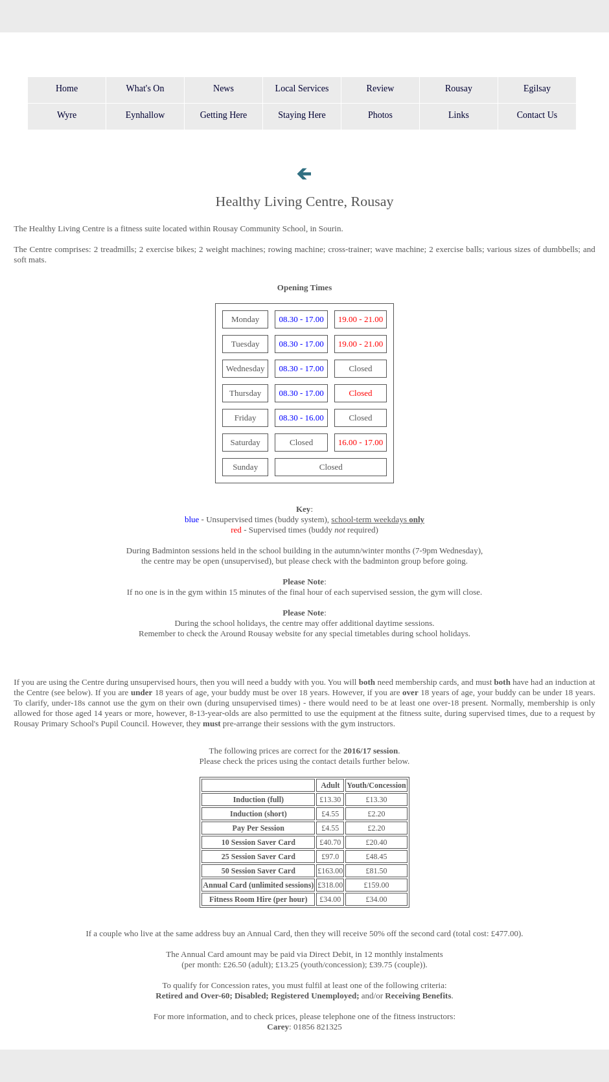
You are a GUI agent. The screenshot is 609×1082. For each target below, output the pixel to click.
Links (458, 115)
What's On (145, 88)
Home (67, 88)
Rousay (458, 88)
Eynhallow (145, 115)
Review (381, 88)
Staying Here (301, 115)
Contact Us (537, 115)
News (223, 88)
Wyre (66, 115)
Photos (380, 115)
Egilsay (537, 88)
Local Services (302, 88)
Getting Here (223, 115)
